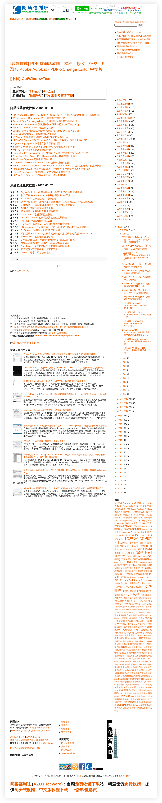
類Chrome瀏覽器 (124, 705)
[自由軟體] (120, 556)
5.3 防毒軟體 (123, 181)
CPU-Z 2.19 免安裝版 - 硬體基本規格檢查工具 (45, 441)
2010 (120, 476)
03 (124, 386)
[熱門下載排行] (145, 549)
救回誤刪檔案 (142, 630)
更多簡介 (46, 730)
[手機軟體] (146, 546)
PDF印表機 (119, 523)
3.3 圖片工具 (123, 153)
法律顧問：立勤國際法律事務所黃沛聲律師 (130, 22)
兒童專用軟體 (119, 595)
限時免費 (125, 696)
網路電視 (120, 667)
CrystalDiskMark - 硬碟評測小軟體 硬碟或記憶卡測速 (48, 240)
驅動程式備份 (137, 708)
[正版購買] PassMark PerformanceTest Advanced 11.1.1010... (135, 305)
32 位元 (35, 91)
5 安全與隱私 (123, 170)
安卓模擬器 (121, 615)
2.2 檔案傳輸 (123, 121)
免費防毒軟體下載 (144, 591)
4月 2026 (124, 399)
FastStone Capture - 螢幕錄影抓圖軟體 (32, 159)
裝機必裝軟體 (126, 676)
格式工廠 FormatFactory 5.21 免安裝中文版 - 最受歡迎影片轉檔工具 (55, 381)
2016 (120, 452)
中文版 (45, 789)
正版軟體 (80, 789)
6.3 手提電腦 (123, 195)
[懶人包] (135, 546)
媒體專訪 (26, 730)
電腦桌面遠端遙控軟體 (127, 46)
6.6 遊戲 (121, 205)
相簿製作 (143, 650)
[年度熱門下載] (136, 543)
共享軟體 (133, 594)
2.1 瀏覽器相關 (124, 118)
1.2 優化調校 (123, 107)
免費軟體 (132, 784)
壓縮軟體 (133, 609)
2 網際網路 (122, 114)
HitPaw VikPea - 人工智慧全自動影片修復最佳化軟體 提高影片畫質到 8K (50, 140)
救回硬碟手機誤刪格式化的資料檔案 (133, 39)
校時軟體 (138, 633)
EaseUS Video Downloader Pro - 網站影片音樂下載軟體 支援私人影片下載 (50, 153)
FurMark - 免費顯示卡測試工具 (36, 221)
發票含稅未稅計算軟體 (130, 650)
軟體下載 (59, 789)
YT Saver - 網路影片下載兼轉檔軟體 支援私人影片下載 (41, 137)
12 (124, 234)
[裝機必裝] (131, 556)
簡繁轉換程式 (134, 661)
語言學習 (128, 679)
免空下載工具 (127, 587)
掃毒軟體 (148, 627)
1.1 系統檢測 (123, 104)
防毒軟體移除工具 (134, 693)
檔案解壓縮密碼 (26, 330)
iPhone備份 (139, 580)
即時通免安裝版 (143, 598)
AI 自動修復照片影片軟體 (128, 50)
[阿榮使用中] (132, 562)
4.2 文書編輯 (123, 167)
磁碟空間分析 (140, 656)
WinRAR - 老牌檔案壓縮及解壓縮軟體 (32, 150)
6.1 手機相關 (123, 188)
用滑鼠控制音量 (142, 647)
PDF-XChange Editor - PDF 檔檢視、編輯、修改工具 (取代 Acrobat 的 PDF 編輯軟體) (56, 115)
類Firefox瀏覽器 (139, 705)
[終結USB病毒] (128, 553)
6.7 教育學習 (123, 209)
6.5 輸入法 (122, 202)
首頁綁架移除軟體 (124, 708)
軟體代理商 (15, 740)
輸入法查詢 (142, 685)
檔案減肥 (148, 635)
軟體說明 (36, 95)
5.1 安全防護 (123, 174)
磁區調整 (130, 656)
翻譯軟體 (120, 670)
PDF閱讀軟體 (129, 526)
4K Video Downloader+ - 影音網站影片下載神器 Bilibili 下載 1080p (46, 124)
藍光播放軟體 (142, 670)
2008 (120, 485)
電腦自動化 (141, 702)
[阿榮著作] (126, 577)
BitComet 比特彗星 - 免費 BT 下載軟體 (40, 230)
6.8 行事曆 (122, 212)
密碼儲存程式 (143, 615)
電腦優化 (126, 699)
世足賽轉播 (135, 583)
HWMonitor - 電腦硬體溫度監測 (37, 236)
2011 (120, 472)
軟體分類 (51, 19)
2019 (120, 440)
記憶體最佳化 (146, 676)
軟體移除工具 (122, 685)
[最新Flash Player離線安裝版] (125, 549)
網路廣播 (128, 664)
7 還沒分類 (122, 219)
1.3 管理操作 (123, 111)
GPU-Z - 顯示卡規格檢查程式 (36, 252)
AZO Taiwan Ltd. (34, 737)
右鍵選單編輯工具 (121, 607)
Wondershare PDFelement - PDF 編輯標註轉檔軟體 (39, 118)
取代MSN (129, 601)
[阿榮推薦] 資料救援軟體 (133, 571)
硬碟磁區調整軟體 (125, 57)
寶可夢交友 (66, 732)
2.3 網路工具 (123, 125)
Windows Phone (129, 532)
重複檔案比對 (125, 690)
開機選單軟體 (146, 690)
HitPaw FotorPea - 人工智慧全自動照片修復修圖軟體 (39, 175)
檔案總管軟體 (120, 638)
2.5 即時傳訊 (123, 132)
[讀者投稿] (140, 556)
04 (124, 382)
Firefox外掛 (142, 509)
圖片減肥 (145, 607)
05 (124, 378)
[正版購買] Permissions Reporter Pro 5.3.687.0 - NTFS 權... (134, 323)
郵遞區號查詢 (142, 687)
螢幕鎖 (117, 676)
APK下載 (118, 503)
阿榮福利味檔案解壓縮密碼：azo (25, 748)
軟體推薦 (65, 722)
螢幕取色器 (138, 673)
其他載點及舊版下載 (59, 95)
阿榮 (79, 776)
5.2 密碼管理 (123, 177)
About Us (71, 19)
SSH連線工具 (126, 529)
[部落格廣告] (126, 559)
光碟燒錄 (143, 583)
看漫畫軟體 (123, 653)
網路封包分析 (119, 664)
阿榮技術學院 (67, 743)
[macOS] (119, 539)
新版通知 (65, 725)
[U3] (150, 535)
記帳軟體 (136, 676)
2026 (120, 227)
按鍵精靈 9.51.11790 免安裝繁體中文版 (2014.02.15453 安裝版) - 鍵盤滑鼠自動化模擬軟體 (65, 425)
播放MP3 (118, 630)
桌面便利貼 (147, 633)
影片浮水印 (138, 621)
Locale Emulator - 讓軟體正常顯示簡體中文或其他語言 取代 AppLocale (57, 201)
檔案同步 (131, 635)
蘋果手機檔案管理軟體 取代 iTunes (133, 43)
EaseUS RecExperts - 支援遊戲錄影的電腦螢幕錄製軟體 (41, 172)
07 (124, 370)
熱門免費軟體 (120, 647)
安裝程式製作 (132, 615)
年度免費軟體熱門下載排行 (25, 342)
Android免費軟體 (132, 503)
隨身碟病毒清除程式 (139, 696)
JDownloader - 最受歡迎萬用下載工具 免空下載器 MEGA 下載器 (53, 227)
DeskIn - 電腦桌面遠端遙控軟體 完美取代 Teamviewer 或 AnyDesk (46, 131)
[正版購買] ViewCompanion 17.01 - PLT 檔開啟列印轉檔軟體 (137, 341)
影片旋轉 (129, 621)
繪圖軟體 (129, 667)
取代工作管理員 (145, 604)
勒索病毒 (133, 598)
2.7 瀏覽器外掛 (124, 139)
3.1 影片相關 (123, 146)
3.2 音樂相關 (123, 149)
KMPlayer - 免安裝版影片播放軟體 (38, 198)
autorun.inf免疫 (137, 577)
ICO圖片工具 (126, 512)
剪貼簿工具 (124, 598)
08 (124, 366)
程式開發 (127, 659)
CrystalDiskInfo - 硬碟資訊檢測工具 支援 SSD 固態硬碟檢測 (51, 192)
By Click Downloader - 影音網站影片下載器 (34, 134)
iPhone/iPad (126, 580)
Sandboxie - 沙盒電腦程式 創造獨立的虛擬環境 (45, 246)
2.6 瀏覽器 (122, 135)
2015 (120, 456)
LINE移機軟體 (138, 515)
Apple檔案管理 (131, 506)
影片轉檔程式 (120, 624)
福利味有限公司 (17, 737)
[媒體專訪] (124, 543)
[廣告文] (128, 546)
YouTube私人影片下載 (124, 535)
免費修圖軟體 (139, 587)
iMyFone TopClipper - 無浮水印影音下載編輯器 (36, 143)
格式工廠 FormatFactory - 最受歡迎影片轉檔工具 (46, 195)
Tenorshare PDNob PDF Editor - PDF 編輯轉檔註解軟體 (41, 162)
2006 (120, 492)
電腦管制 (132, 702)
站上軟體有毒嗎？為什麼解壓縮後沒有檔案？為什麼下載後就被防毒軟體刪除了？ (51, 327)
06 (124, 374)
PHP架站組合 (141, 526)
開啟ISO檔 (136, 690)
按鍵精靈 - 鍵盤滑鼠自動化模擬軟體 (39, 211)
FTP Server (131, 509)
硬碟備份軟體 (135, 653)
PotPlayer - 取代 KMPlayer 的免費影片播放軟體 (45, 224)
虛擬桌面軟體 (127, 673)
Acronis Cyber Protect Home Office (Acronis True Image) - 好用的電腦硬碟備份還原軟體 (57, 165)
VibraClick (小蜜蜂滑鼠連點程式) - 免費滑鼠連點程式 (48, 205)
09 (124, 362)
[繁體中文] (144, 552)
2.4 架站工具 (123, 128)
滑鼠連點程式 (128, 641)
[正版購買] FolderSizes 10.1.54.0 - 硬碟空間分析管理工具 (136, 314)
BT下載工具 (146, 506)
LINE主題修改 (127, 515)
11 (124, 358)
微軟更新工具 (133, 624)
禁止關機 (120, 659)
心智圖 (143, 624)
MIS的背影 (66, 750)
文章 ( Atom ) (23, 271)
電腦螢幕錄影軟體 (125, 53)
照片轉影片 (147, 644)
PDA (137, 521)
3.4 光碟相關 (123, 156)
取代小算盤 (133, 604)
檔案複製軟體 (133, 638)
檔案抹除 (139, 635)
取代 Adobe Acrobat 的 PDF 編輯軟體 (134, 36)
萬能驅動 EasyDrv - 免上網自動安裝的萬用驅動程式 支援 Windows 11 (56, 233)
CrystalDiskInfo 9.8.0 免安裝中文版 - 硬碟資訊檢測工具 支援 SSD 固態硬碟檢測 (60, 354)
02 (124, 390)
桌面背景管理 (120, 635)
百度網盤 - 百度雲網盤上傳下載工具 (39, 249)
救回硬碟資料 (129, 630)
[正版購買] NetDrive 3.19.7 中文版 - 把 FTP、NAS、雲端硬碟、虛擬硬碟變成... (136, 239)
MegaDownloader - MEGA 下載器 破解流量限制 (45, 243)
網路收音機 (137, 664)
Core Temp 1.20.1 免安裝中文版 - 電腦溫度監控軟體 (47, 410)
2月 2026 (124, 407)
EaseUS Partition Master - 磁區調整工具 (33, 127)
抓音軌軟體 (132, 627)
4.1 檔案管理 (123, 163)
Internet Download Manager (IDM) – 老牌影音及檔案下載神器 (44, 146)
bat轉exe (148, 577)
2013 (120, 464)
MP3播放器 (135, 518)
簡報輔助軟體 (124, 661)
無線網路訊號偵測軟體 (133, 644)
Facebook (15, 730)
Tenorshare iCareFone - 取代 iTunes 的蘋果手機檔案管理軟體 (44, 156)
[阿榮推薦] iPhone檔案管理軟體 (136, 565)
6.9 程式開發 (123, 216)
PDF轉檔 (118, 526)
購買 (92, 789)
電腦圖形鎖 (145, 699)
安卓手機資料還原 (128, 612)
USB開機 (136, 529)
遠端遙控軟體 (129, 687)
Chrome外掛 (120, 509)
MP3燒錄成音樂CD (126, 521)
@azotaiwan (48, 743)
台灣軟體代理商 (28, 740)
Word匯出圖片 (144, 532)
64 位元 (48, 91)
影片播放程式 (142, 618)
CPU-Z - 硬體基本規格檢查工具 (37, 208)
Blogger (126, 776)
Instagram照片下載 (140, 512)
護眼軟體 (136, 679)
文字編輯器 (129, 633)
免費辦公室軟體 (129, 591)
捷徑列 (141, 627)
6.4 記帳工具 (123, 198)
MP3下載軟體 (124, 518)
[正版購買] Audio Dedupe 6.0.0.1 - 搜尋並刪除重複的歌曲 (136, 350)
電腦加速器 (135, 699)
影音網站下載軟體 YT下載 (129, 32)
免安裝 (20, 789)
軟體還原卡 (133, 685)
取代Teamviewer (140, 601)
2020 (120, 436)
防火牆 (144, 693)
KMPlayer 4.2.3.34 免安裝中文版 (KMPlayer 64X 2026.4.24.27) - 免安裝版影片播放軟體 (63, 368)
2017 (120, 448)
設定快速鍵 (119, 679)
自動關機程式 (130, 670)
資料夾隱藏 (129, 682)
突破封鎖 (136, 658)
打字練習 (124, 627)
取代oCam (124, 604)
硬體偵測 (122, 656)
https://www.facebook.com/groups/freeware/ (57, 336)
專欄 (134, 618)
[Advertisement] (58, 39)
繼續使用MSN (139, 667)
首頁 (58, 266)
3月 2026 (124, 403)
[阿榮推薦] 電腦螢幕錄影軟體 (136, 574)
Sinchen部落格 (68, 753)
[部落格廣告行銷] (141, 559)
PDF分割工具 (145, 520)
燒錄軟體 (132, 647)
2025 (120, 416)
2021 (120, 432)
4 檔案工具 (122, 160)
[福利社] (117, 553)
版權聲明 (35, 730)
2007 (120, 488)
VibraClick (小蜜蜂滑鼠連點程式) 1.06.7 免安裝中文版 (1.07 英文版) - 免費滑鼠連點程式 (63, 488)
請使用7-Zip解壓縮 (57, 333)
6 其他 (120, 184)
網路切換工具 (146, 661)
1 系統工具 (122, 100)
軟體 (31, 789)
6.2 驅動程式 (123, 191)
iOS (116, 580)
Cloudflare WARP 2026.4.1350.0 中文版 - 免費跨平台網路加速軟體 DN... (136, 332)
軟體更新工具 (140, 682)
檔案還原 (143, 638)
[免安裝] (131, 538)
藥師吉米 (65, 746)
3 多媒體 (121, 142)
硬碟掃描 (146, 653)
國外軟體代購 (42, 740)
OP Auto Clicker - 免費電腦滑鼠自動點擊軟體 (44, 217)
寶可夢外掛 (126, 618)
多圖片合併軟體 (144, 610)
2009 (120, 480)
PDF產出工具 (145, 523)
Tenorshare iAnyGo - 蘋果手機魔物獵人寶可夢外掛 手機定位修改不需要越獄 (51, 169)
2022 (120, 428)
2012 (120, 468)
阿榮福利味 (20, 784)
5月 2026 (124, 230)
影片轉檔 (147, 621)
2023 (120, 424)
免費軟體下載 (87, 784)
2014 (120, 460)
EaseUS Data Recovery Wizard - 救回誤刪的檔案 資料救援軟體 (45, 121)
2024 (120, 420)
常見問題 (31, 19)
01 (124, 394)
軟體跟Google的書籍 (39, 727)
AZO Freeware (47, 784)
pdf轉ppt (126, 583)
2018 (120, 444)
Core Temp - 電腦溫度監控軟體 (36, 214)
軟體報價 (65, 729)
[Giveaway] (141, 535)
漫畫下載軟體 (140, 641)
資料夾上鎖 (145, 679)
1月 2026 (124, 411)
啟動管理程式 (135, 607)
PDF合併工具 (131, 523)
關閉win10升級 (120, 693)
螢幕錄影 (147, 673)
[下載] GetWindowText (30, 79)
